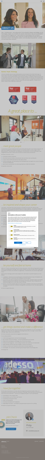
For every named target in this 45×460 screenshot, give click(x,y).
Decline (27, 242)
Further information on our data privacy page (15, 223)
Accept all (18, 242)
